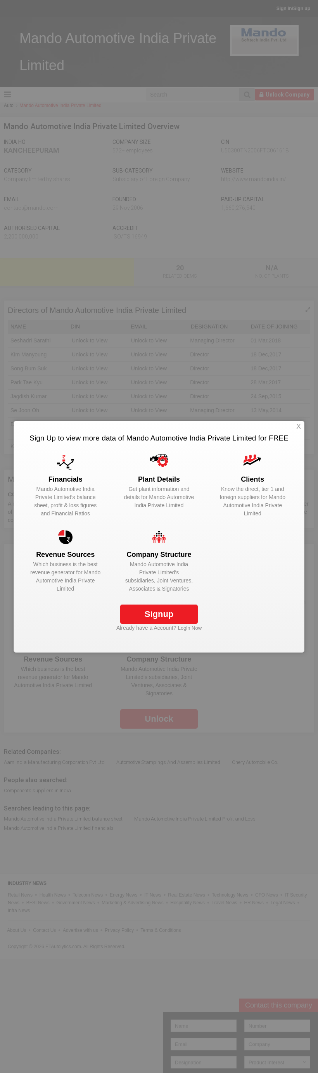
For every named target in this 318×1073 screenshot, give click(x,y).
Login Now (190, 628)
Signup (159, 614)
